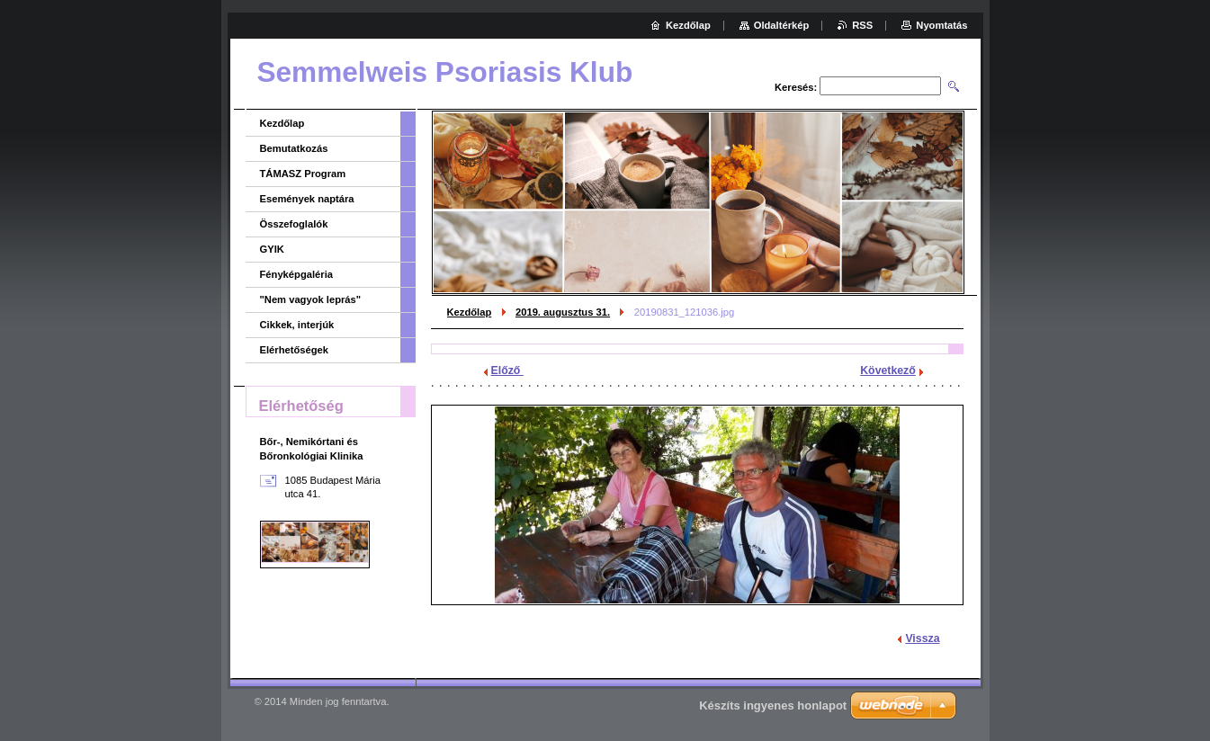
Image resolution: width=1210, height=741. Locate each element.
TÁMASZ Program (303, 173)
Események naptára (307, 198)
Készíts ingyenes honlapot (773, 705)
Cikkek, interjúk (297, 324)
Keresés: (796, 87)
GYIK (272, 249)
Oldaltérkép (782, 25)
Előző (507, 370)
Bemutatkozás (294, 148)
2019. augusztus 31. (562, 312)
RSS (862, 25)
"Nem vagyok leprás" (311, 299)
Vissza (922, 638)
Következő (888, 370)
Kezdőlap (469, 312)
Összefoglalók (294, 224)
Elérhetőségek (294, 349)
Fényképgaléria (296, 274)
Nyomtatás (941, 25)
